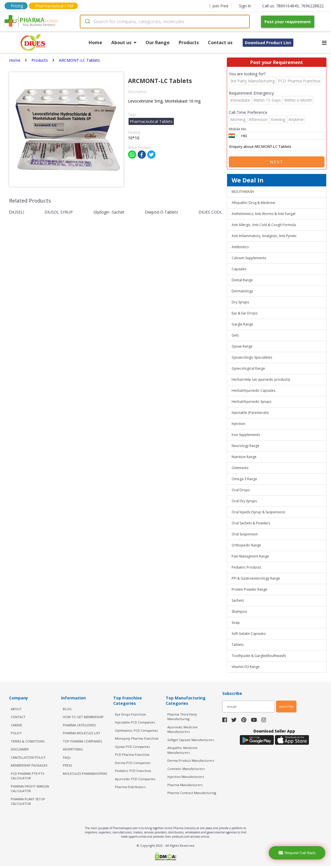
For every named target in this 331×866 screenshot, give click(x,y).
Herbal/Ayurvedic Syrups (251, 401)
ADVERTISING (73, 749)
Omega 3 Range (244, 478)
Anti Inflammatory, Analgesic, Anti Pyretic (264, 235)
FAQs (67, 757)
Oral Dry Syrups (244, 501)
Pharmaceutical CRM (54, 5)
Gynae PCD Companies (132, 746)
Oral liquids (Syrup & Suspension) (258, 512)
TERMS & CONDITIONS (27, 741)
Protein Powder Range (249, 589)
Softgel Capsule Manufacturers (190, 740)
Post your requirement (287, 21)
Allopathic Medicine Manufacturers (182, 750)
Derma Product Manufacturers (190, 760)
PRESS (67, 765)
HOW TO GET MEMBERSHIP (83, 717)
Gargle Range (242, 324)
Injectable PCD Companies (135, 722)
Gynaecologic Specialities (252, 357)
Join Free (219, 6)
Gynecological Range (248, 368)
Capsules (239, 269)
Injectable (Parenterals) (250, 412)
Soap (236, 622)
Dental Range (242, 280)
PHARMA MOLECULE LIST (81, 733)
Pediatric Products (246, 567)
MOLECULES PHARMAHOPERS (85, 773)
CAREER (16, 725)
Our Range (158, 42)
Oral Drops (241, 490)
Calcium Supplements (249, 258)
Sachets (238, 600)
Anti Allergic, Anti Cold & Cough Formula (264, 224)
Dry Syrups (240, 302)
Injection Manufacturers (185, 776)
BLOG (67, 709)
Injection (238, 423)
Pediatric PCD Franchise (133, 771)
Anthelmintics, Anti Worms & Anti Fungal (263, 213)
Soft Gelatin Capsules (249, 633)
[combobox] (164, 21)
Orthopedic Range (246, 545)
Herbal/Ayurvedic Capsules (253, 390)
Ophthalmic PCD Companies (136, 730)
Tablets (238, 644)
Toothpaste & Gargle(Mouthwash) (259, 655)
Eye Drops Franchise (130, 714)
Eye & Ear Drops (244, 313)
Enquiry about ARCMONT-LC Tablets (276, 146)
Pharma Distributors (130, 787)
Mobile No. (238, 128)
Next (276, 162)
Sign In (245, 5)
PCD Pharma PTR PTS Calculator (27, 775)
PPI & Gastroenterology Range (256, 578)
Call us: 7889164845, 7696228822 (293, 5)
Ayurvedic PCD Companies (135, 779)
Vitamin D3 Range (246, 666)
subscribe (286, 706)
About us (123, 42)
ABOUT (16, 709)
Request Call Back (297, 853)
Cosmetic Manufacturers (186, 769)
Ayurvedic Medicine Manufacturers (182, 729)
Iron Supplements (246, 434)
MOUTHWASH (243, 191)
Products (189, 42)
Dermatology (242, 291)
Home (95, 42)
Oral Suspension (245, 534)
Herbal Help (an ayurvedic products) (261, 379)
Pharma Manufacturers (184, 785)
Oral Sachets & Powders (251, 523)
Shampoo (239, 611)
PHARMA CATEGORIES (79, 725)
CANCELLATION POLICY (28, 757)
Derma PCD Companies (132, 763)
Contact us (220, 42)
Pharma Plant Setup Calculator (28, 801)
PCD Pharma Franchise (132, 754)
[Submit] (87, 21)
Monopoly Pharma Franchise (137, 738)
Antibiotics (240, 246)
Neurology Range (245, 445)
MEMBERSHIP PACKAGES (29, 765)
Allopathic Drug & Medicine (253, 202)
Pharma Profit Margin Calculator (30, 788)
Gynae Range (242, 346)
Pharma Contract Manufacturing (191, 793)
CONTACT (18, 717)
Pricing (17, 5)
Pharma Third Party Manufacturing (182, 716)
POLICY (16, 733)
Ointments (240, 467)
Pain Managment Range (250, 556)
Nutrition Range (244, 456)
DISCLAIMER (20, 749)
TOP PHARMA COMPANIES (82, 741)
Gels (235, 335)
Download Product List (268, 42)
